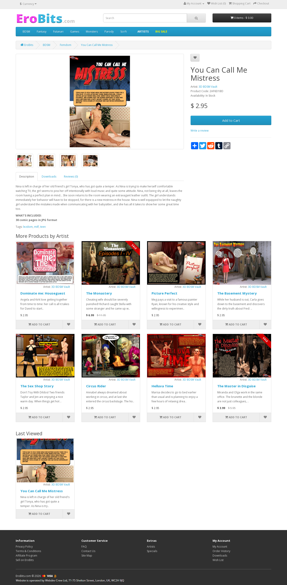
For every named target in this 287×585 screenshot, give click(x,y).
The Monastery (99, 293)
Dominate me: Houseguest (42, 293)
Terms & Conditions (28, 551)
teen (43, 227)
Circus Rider (96, 386)
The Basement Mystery (237, 293)
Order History (221, 551)
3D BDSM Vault (208, 87)
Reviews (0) (71, 176)
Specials (152, 551)
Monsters (92, 31)
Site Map (86, 555)
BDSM (26, 31)
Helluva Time (162, 386)
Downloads (49, 176)
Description (26, 176)
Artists (151, 546)
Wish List (218, 560)
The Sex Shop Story (37, 386)
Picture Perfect (164, 293)
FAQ (84, 546)
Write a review (200, 130)
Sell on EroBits (25, 560)
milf (36, 227)
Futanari (58, 31)
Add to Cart (231, 120)
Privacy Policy (24, 546)
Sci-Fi (123, 31)
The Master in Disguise (236, 386)
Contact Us (88, 551)
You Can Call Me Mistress (41, 491)
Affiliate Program (26, 555)
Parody (109, 31)
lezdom (28, 227)
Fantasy (41, 31)
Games (74, 31)
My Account (220, 546)
